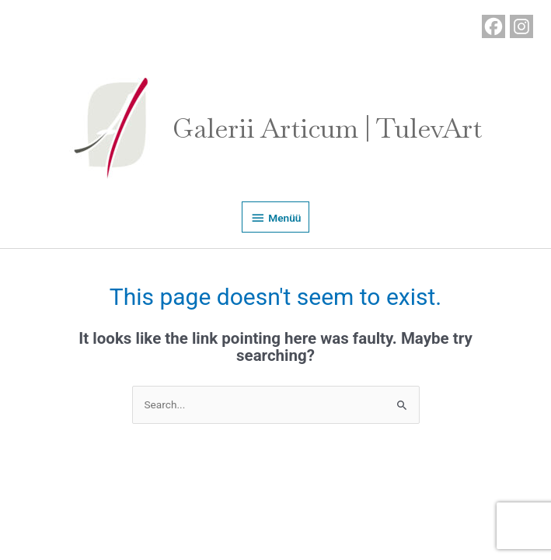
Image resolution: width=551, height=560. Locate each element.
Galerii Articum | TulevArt (327, 128)
